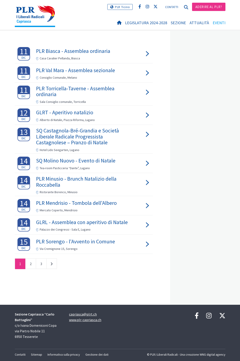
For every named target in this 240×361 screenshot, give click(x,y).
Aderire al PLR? (208, 7)
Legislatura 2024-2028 (146, 22)
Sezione (178, 22)
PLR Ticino (122, 7)
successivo (52, 265)
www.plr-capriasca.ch (85, 320)
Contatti (171, 7)
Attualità (199, 22)
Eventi (219, 22)
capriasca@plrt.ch (83, 314)
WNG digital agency (212, 354)
